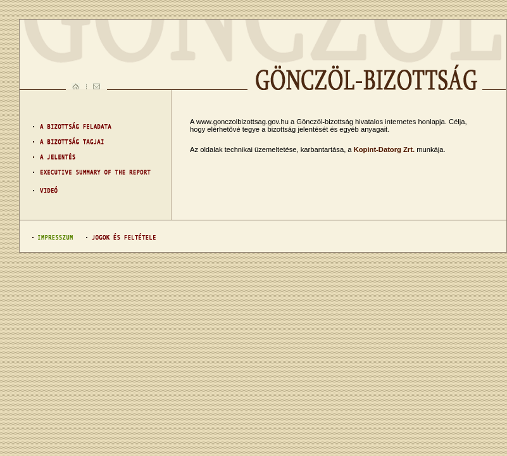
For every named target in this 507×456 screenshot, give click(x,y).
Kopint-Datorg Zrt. (384, 149)
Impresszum (52, 237)
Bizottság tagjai (91, 142)
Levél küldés (97, 86)
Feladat (91, 126)
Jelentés (91, 158)
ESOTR (91, 174)
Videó (91, 189)
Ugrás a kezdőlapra (75, 86)
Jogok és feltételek (117, 237)
